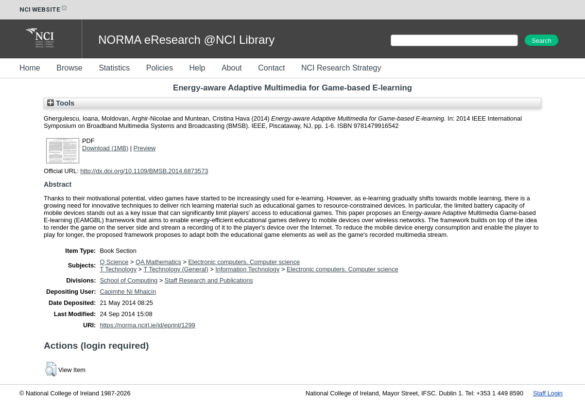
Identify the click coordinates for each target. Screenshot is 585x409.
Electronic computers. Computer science (244, 262)
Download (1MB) (105, 148)
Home (29, 68)
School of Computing (128, 280)
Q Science (114, 262)
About (232, 68)
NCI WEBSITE (43, 9)
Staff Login (548, 393)
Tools (60, 103)
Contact (271, 68)
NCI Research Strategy (341, 68)
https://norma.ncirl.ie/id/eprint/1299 (147, 325)
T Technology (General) (175, 269)
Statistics (114, 68)
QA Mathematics (158, 262)
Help (197, 68)
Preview (145, 148)
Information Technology (247, 269)
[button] (50, 369)
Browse (69, 68)
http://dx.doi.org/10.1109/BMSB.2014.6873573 (144, 171)
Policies (159, 68)
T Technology (118, 269)
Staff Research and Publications (209, 280)
